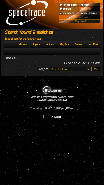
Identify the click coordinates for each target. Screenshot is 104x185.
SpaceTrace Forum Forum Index (23, 38)
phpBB (44, 108)
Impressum (52, 116)
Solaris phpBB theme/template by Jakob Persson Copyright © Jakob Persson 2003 (52, 97)
